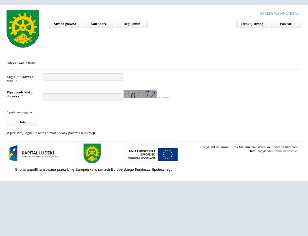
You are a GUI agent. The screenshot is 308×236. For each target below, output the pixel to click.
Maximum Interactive (282, 151)
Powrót (285, 24)
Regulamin (132, 24)
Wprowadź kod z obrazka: (20, 94)
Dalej (22, 122)
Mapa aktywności (26, 30)
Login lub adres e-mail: (20, 79)
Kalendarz (98, 24)
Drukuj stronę (252, 24)
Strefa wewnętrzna (280, 13)
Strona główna (65, 24)
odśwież (164, 97)
